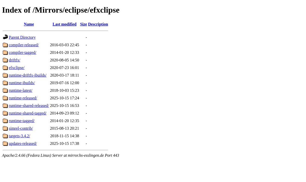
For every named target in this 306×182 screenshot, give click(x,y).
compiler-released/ (24, 45)
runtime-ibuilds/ (22, 83)
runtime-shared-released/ (29, 105)
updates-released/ (23, 143)
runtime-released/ (23, 98)
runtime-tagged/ (22, 121)
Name (29, 24)
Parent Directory (22, 37)
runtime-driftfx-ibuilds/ (27, 75)
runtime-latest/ (20, 90)
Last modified (64, 24)
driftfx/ (14, 60)
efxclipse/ (16, 67)
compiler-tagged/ (22, 52)
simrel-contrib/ (21, 128)
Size (83, 24)
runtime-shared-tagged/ (27, 113)
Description (98, 24)
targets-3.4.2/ (19, 136)
